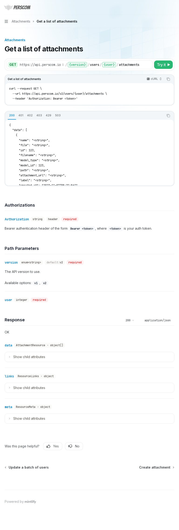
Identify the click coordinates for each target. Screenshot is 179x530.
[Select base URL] (42, 64)
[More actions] (173, 7)
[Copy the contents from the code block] (168, 79)
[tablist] (84, 116)
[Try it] (163, 64)
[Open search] (164, 7)
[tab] (12, 115)
